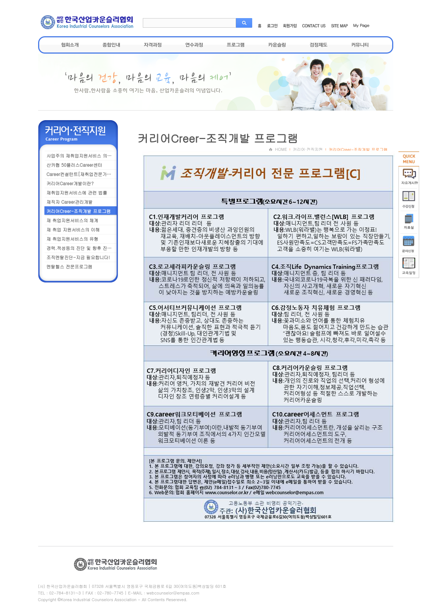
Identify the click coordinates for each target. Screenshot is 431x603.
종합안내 (111, 45)
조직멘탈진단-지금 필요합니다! (78, 257)
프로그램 (235, 45)
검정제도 (318, 45)
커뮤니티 (360, 45)
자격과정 (152, 45)
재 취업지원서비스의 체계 (72, 220)
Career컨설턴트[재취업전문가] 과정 (82, 174)
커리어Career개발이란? (70, 183)
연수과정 (194, 45)
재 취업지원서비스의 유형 (72, 239)
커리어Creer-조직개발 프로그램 (79, 211)
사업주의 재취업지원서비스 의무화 (81, 155)
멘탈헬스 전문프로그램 (69, 266)
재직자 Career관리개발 (70, 202)
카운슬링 (277, 45)
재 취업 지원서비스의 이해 (73, 229)
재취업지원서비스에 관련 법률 (77, 192)
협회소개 (70, 45)
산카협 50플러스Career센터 (74, 165)
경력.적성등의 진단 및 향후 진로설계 (82, 248)
